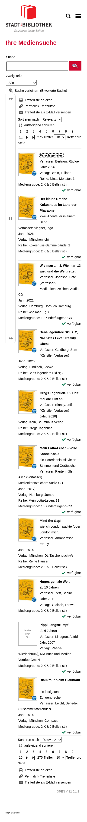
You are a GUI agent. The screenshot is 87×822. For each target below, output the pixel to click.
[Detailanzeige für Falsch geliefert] (52, 155)
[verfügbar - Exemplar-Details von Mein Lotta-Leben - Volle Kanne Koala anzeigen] (71, 512)
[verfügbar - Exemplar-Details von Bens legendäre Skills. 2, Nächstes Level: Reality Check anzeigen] (71, 384)
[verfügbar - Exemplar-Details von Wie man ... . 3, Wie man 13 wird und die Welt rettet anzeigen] (71, 324)
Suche (10, 57)
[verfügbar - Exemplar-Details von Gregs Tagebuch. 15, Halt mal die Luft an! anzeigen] (71, 440)
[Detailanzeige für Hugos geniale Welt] (55, 581)
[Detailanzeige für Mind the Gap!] (50, 521)
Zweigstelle (14, 76)
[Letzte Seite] (33, 137)
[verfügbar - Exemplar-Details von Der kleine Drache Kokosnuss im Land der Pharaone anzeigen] (71, 257)
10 (21, 137)
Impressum (12, 812)
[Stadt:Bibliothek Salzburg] (29, 18)
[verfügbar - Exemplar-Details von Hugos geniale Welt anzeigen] (71, 616)
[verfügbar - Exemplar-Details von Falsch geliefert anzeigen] (71, 190)
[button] (75, 66)
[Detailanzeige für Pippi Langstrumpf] (54, 625)
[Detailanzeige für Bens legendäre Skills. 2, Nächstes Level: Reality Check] (59, 338)
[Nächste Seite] (27, 137)
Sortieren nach (28, 119)
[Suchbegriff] (37, 66)
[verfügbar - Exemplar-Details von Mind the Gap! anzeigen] (71, 573)
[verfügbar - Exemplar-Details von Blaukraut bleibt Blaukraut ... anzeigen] (71, 732)
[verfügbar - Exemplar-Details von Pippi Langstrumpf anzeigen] (71, 671)
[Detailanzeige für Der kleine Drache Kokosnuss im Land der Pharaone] (58, 204)
